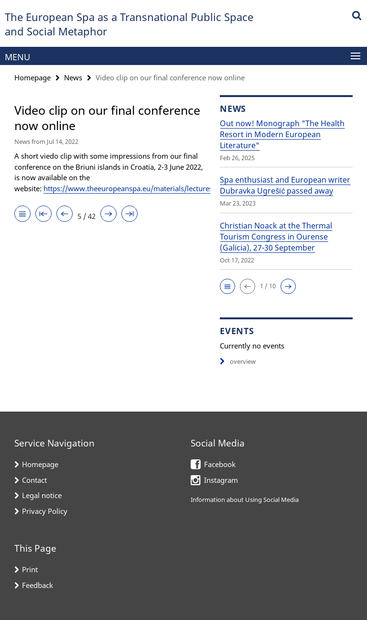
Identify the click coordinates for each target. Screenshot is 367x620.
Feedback (37, 585)
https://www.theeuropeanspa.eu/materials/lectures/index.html (147, 188)
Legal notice (42, 495)
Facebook (220, 464)
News (73, 77)
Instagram (221, 480)
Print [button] (30, 569)
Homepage (32, 77)
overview (238, 361)
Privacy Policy (44, 511)
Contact (34, 480)
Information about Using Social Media (245, 499)
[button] (227, 286)
